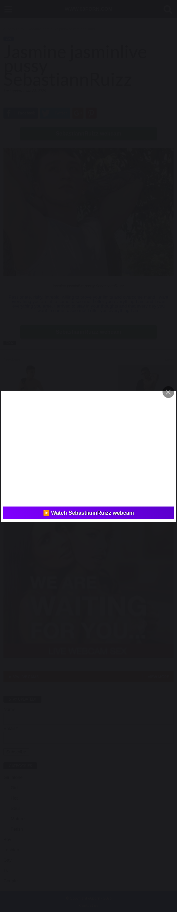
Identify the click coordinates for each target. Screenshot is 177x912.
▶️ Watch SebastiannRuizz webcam (88, 513)
